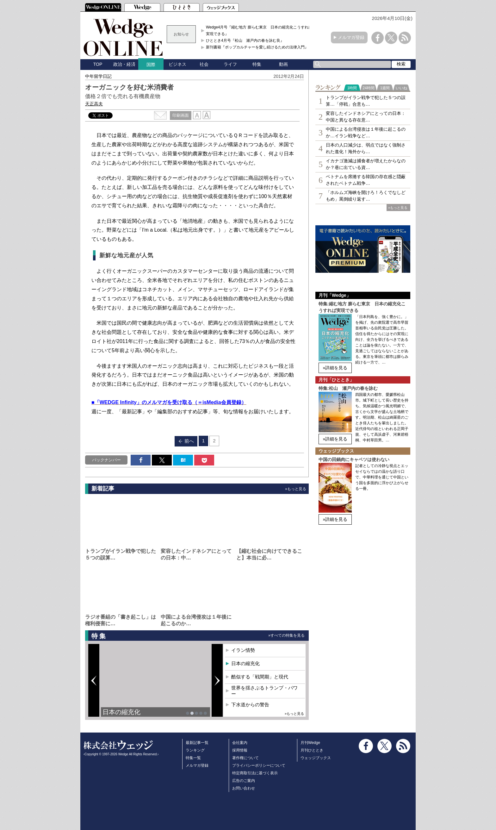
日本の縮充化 (121, 711)
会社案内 (239, 742)
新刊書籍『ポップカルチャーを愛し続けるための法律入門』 (257, 47)
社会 (204, 64)
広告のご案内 (243, 780)
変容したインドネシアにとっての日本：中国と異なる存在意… (366, 116)
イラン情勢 (243, 650)
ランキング (195, 750)
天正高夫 (94, 103)
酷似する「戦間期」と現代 (259, 676)
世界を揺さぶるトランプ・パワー (264, 691)
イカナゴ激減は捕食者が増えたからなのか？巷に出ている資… (366, 164)
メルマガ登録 (351, 37)
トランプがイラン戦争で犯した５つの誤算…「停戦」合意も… (366, 101)
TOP (97, 64)
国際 (150, 64)
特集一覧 (193, 758)
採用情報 (239, 750)
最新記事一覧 (197, 742)
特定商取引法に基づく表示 (255, 773)
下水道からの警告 (250, 704)
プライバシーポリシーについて (258, 765)
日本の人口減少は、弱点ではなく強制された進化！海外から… (366, 148)
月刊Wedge (310, 742)
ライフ (230, 64)
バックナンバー (106, 460)
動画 (283, 64)
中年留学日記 (98, 76)
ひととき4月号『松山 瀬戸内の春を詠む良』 (245, 40)
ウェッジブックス (316, 758)
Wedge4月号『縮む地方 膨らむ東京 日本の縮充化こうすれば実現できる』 (259, 30)
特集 (256, 64)
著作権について (245, 758)
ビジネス (177, 64)
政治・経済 (124, 64)
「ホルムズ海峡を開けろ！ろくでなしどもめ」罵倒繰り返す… (366, 196)
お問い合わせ (243, 788)
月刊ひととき (312, 750)
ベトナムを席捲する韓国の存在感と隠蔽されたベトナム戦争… (366, 180)
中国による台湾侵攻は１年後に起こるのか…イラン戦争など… (366, 132)
